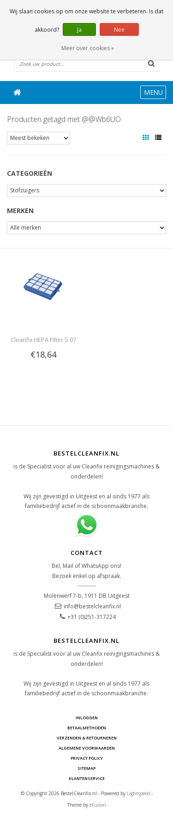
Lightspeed (138, 793)
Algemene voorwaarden (87, 748)
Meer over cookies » (87, 48)
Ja (79, 30)
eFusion (97, 805)
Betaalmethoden (86, 728)
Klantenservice (87, 778)
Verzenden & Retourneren (87, 738)
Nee (119, 30)
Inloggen (87, 718)
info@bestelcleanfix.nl (92, 606)
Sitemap (86, 768)
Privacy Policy (87, 758)
